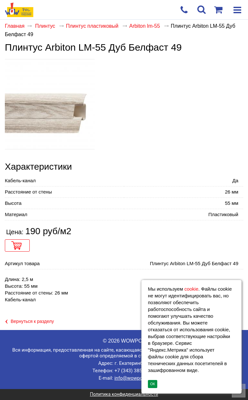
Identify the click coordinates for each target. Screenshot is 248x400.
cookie (191, 289)
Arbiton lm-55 (145, 26)
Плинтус (46, 26)
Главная (15, 26)
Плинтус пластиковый (93, 26)
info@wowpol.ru (131, 378)
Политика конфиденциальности (124, 394)
